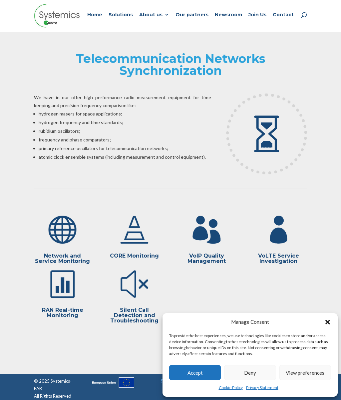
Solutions (121, 15)
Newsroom (228, 15)
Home (94, 15)
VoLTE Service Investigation (278, 258)
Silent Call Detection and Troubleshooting (134, 315)
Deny (250, 373)
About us (151, 15)
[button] (327, 322)
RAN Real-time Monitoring (62, 312)
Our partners (191, 15)
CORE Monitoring (134, 256)
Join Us (257, 15)
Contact (283, 15)
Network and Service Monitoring (62, 258)
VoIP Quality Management (206, 258)
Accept (195, 373)
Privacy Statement (262, 387)
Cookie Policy (231, 387)
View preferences (305, 373)
